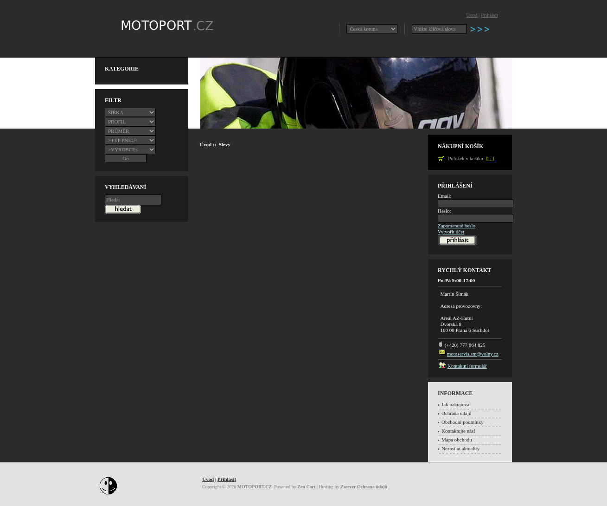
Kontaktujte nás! (458, 431)
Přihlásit (489, 15)
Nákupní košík (460, 146)
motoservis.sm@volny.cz (472, 354)
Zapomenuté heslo (456, 225)
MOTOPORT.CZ (254, 486)
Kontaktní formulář (467, 366)
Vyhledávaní (125, 187)
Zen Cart (306, 486)
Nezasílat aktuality (460, 448)
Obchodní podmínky (462, 422)
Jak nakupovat (456, 404)
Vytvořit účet (451, 231)
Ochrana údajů (456, 413)
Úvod (471, 15)
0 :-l (490, 158)
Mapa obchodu (456, 439)
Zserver (348, 486)
